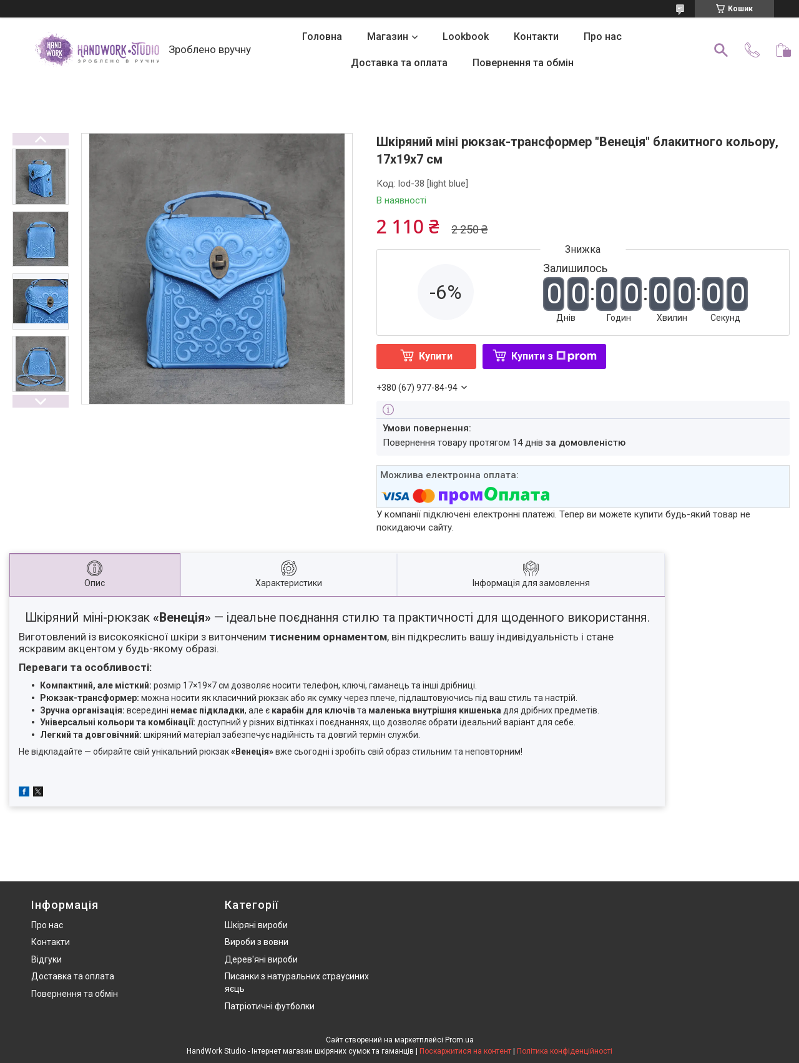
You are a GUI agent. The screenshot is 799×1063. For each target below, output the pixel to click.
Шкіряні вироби (256, 925)
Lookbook (466, 36)
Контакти (536, 36)
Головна (322, 36)
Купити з (554, 356)
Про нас (603, 36)
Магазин (387, 36)
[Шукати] (720, 49)
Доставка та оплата (399, 63)
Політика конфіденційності (564, 1051)
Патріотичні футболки (270, 1006)
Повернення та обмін (523, 63)
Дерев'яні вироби (261, 959)
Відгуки (46, 959)
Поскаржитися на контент (465, 1051)
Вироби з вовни (256, 942)
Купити (436, 356)
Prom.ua (459, 1040)
